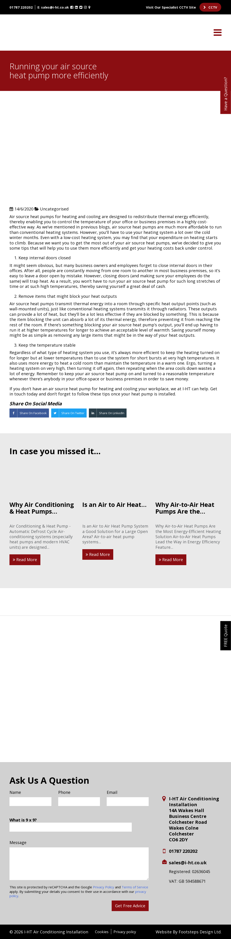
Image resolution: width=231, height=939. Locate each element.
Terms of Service (135, 887)
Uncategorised (54, 209)
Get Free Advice (130, 905)
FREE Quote (225, 635)
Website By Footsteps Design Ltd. (189, 931)
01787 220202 (21, 7)
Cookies (102, 931)
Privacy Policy (103, 887)
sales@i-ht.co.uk (55, 7)
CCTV (210, 7)
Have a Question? (225, 94)
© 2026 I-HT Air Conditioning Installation (48, 931)
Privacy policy (124, 931)
